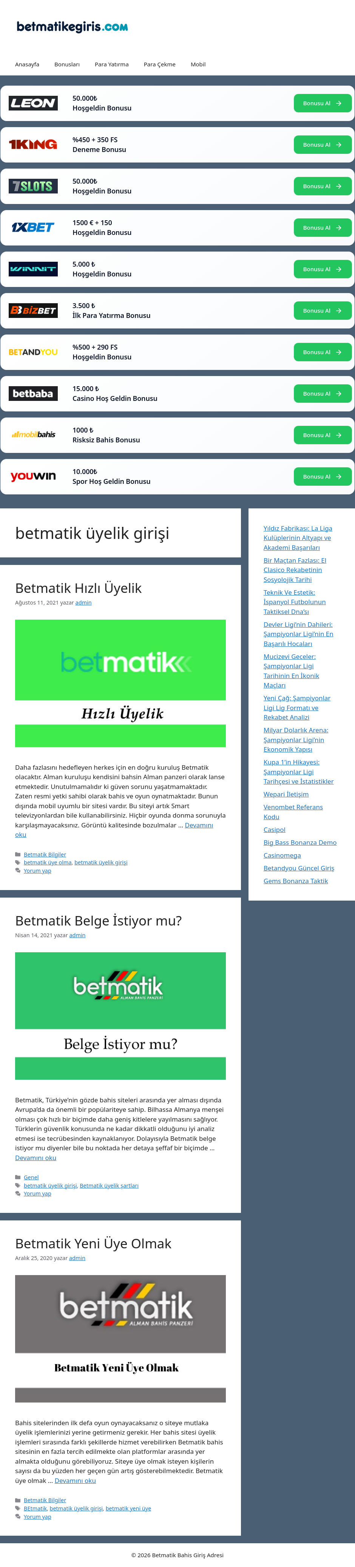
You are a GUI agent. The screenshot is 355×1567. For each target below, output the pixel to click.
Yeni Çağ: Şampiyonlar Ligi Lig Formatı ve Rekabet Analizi (297, 707)
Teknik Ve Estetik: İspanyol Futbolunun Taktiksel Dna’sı (295, 602)
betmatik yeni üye (128, 1508)
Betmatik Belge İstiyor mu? (98, 920)
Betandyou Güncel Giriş (299, 868)
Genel (31, 1177)
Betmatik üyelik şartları (109, 1185)
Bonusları (67, 64)
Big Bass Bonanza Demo (300, 842)
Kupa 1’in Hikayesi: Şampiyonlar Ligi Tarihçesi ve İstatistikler (299, 772)
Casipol (275, 829)
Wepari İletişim (286, 794)
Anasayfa (27, 64)
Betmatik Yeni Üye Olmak (93, 1243)
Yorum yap (37, 870)
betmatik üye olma (47, 862)
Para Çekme (160, 64)
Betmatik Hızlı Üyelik (78, 588)
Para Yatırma (112, 64)
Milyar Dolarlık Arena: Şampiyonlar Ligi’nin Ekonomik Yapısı (296, 740)
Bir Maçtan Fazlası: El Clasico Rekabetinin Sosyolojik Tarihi (295, 570)
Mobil (198, 64)
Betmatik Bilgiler (45, 854)
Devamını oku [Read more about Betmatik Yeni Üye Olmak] (75, 1480)
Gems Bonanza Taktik (296, 880)
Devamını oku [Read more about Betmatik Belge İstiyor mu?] (35, 1157)
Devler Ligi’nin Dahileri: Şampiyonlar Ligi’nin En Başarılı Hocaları (298, 634)
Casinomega (282, 855)
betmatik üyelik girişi (101, 862)
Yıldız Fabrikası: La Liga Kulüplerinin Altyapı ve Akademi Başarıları (298, 538)
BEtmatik (35, 1508)
